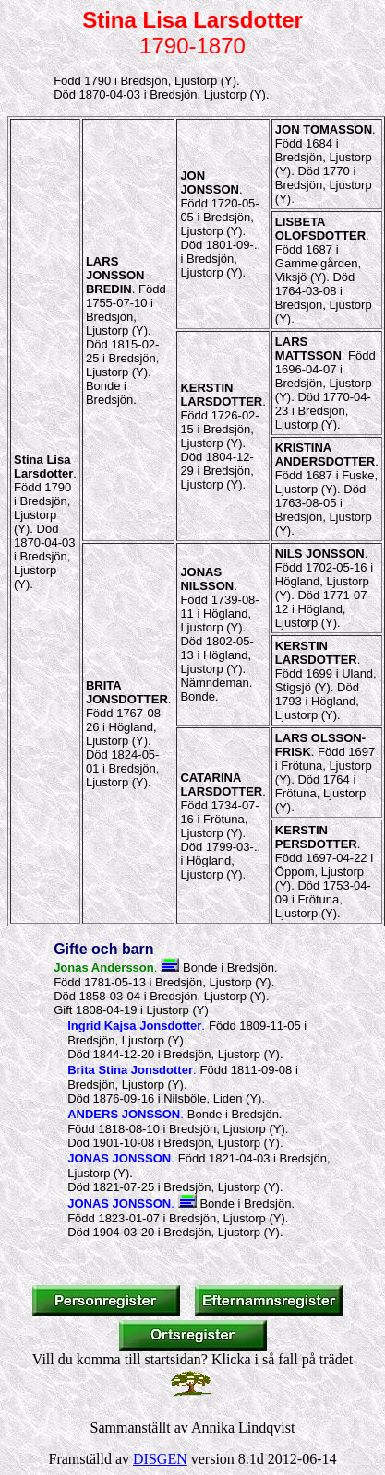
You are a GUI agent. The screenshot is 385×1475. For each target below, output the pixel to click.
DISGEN (160, 1459)
